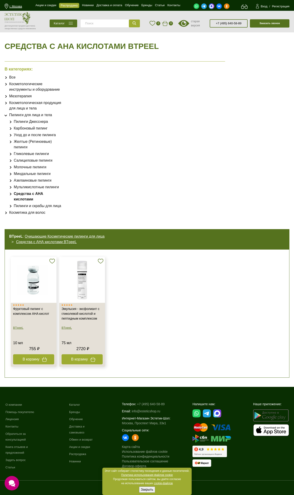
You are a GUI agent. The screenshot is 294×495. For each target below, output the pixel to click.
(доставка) (30, 26)
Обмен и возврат (83, 439)
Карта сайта (134, 447)
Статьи (11, 467)
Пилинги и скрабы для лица (37, 206)
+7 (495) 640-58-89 (229, 23)
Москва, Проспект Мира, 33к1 (147, 423)
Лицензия (13, 419)
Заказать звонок (269, 23)
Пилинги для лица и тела (30, 115)
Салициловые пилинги (33, 160)
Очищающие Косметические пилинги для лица (65, 236)
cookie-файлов (163, 483)
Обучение (78, 419)
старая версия (195, 23)
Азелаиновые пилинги (32, 180)
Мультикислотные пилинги (36, 187)
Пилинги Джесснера (31, 122)
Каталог (77, 404)
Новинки (77, 461)
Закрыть (147, 489)
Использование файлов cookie (147, 451)
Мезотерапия (20, 96)
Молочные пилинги (30, 167)
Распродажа (80, 454)
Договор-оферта (137, 466)
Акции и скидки (82, 447)
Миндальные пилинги (32, 174)
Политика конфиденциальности (148, 456)
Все (12, 77)
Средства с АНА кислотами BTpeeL (46, 242)
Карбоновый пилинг (31, 128)
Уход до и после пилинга (35, 135)
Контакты (12, 426)
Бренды (77, 412)
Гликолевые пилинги (31, 154)
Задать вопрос (16, 460)
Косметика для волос (27, 212)
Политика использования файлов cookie (147, 475)
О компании (14, 404)
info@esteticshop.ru (149, 411)
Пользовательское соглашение (148, 461)
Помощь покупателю (21, 412)
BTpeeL (18, 327)
